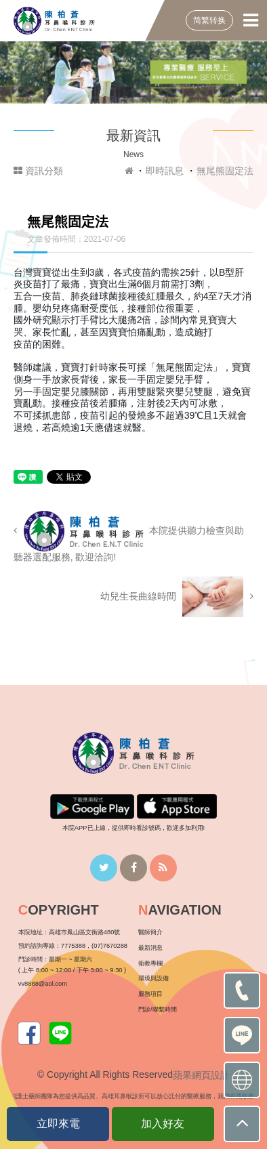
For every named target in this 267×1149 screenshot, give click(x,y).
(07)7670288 (109, 945)
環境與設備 (153, 978)
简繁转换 (209, 20)
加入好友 (162, 1123)
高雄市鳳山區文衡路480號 (85, 932)
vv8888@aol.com (42, 983)
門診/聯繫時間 (157, 1009)
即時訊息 (165, 170)
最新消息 (150, 947)
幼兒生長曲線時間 (176, 597)
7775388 (73, 945)
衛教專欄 (150, 963)
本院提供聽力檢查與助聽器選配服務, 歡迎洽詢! (129, 536)
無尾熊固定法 (225, 170)
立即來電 (58, 1123)
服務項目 (150, 993)
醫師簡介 (150, 932)
